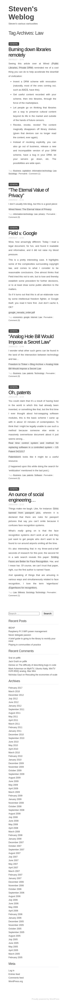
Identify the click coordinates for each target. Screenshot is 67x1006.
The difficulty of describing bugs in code (37, 665)
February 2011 (16, 727)
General (14, 44)
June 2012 (14, 702)
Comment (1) (34, 174)
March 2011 (14, 724)
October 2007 (15, 846)
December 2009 (16, 763)
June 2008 (14, 821)
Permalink (23, 174)
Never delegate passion (20, 635)
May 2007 (13, 864)
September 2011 (16, 709)
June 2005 (14, 943)
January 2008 (15, 839)
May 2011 (13, 716)
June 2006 (14, 903)
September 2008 (16, 810)
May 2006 (13, 907)
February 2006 (16, 914)
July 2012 (13, 698)
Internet (34, 317)
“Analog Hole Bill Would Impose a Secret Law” (31, 339)
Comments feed (16, 978)
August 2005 (15, 936)
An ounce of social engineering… (26, 497)
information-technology (42, 171)
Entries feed (14, 974)
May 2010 (13, 745)
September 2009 (16, 774)
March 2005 (14, 954)
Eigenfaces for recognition (22, 587)
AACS (25, 89)
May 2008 (13, 824)
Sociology (13, 174)
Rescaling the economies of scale (41, 674)
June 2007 (14, 860)
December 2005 (16, 921)
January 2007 (15, 878)
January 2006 (15, 918)
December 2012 (16, 695)
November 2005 (16, 925)
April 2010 (13, 749)
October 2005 (15, 928)
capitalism (26, 171)
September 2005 (16, 932)
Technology (39, 373)
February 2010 (16, 756)
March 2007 (14, 871)
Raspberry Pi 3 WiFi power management (28, 631)
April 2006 (13, 910)
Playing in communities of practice (25, 644)
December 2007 (16, 842)
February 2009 (16, 795)
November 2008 (16, 803)
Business (17, 171)
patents (30, 373)
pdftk (18, 658)
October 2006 (15, 889)
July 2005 (13, 939)
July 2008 (13, 817)
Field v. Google (23, 233)
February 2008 (16, 835)
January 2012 (15, 706)
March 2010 (14, 752)
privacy (42, 214)
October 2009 (15, 770)
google (27, 317)
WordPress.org (16, 981)
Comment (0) (14, 217)
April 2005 (13, 950)
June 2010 (14, 742)
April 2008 (13, 828)
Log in (11, 970)
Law (54, 171)
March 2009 (14, 792)
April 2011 (13, 720)
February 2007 (16, 875)
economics (18, 317)
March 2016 (14, 691)
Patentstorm (15, 456)
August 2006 (15, 896)
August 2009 (15, 777)
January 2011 (15, 731)
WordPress (54, 999)
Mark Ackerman (16, 668)
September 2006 (16, 893)
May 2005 (13, 946)
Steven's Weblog (23, 13)
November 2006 (16, 885)
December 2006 (16, 882)
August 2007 (15, 853)
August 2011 (15, 713)
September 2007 (16, 849)
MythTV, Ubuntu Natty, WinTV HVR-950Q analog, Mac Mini (32, 669)
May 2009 (13, 785)
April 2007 (13, 867)
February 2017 (16, 688)
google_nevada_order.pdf (22, 312)
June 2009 (14, 781)
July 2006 (13, 900)
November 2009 (16, 767)
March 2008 (14, 831)
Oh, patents (20, 392)
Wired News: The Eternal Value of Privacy (30, 209)
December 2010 (16, 734)
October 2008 (15, 806)
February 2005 (16, 957)
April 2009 (13, 788)
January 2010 (15, 759)
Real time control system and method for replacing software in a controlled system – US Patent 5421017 (34, 447)
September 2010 (16, 738)
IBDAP (12, 628)
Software (38, 475)
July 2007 (13, 857)
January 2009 (15, 799)
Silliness (21, 592)
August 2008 (15, 813)
